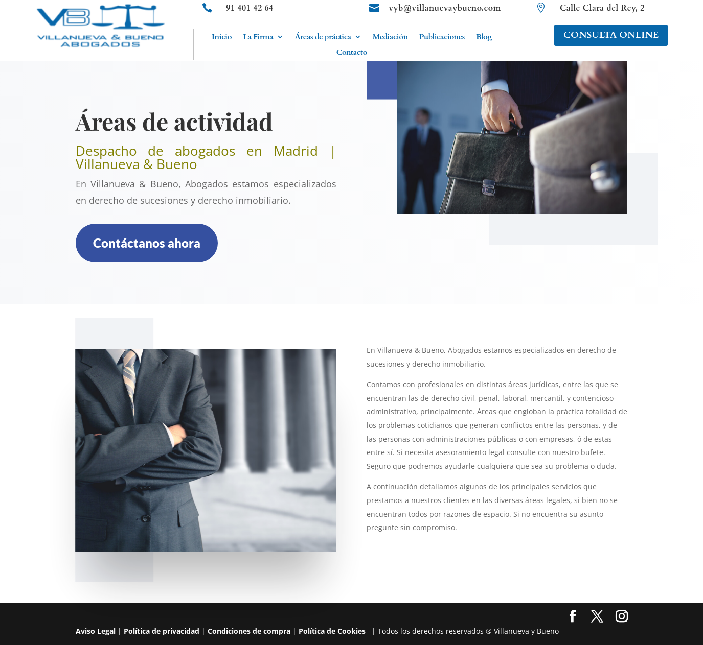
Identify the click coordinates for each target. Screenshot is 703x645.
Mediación (390, 37)
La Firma (258, 37)
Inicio (222, 37)
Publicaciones (442, 37)
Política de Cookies (332, 631)
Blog (484, 37)
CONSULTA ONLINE (611, 35)
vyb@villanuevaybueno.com (445, 8)
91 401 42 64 (250, 8)
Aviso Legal (96, 631)
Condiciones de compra (249, 631)
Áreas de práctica (322, 37)
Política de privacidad (161, 631)
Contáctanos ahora (146, 242)
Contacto (351, 53)
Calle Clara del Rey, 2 (602, 8)
